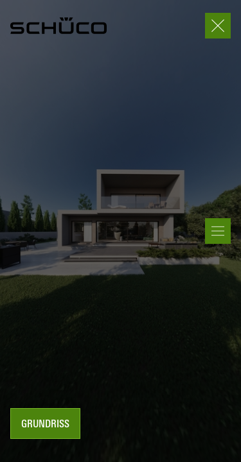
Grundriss (45, 425)
